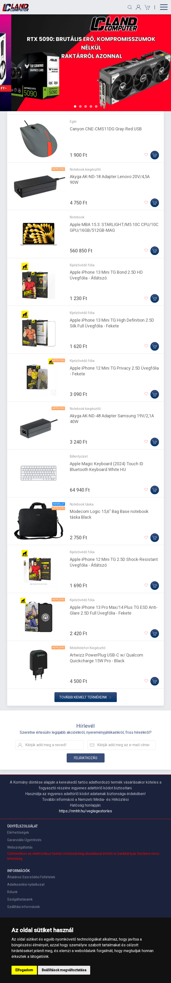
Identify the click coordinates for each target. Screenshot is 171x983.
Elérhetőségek (18, 832)
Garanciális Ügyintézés (24, 840)
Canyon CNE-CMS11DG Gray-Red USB (106, 128)
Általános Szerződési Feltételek (31, 877)
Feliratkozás (85, 758)
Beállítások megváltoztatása (64, 970)
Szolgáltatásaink (20, 899)
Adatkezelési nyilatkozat (26, 884)
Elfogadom (24, 970)
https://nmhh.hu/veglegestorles (85, 811)
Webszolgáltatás (20, 847)
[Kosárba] (154, 155)
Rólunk (12, 892)
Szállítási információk (23, 907)
